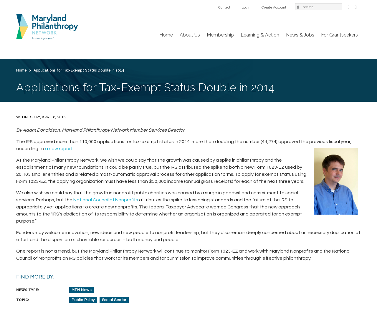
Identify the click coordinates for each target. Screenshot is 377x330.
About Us (190, 35)
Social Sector (114, 300)
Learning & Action (260, 35)
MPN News (81, 290)
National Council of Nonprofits (105, 200)
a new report (59, 148)
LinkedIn (355, 6)
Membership (220, 35)
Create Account (274, 7)
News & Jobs (300, 35)
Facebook (348, 6)
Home (166, 35)
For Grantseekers (339, 35)
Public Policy (83, 300)
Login (246, 7)
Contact (224, 7)
